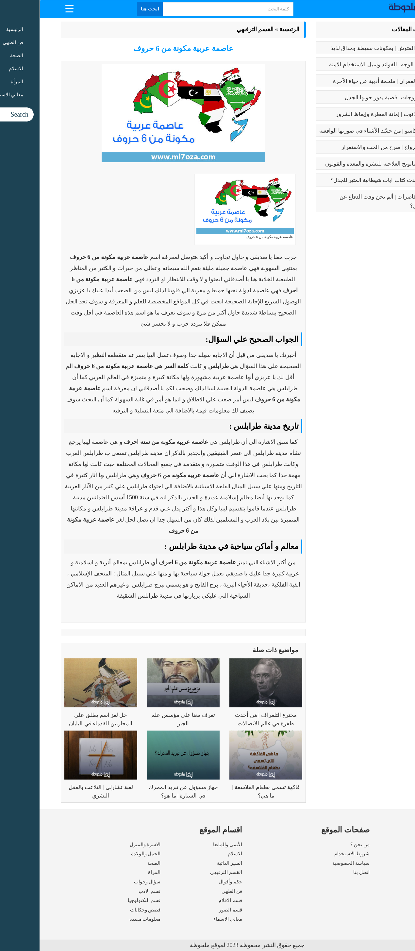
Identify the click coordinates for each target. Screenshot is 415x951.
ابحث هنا (110, 9)
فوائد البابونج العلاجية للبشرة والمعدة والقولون (339, 164)
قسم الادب (110, 891)
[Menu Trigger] (30, 8)
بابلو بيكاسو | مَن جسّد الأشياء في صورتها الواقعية (336, 131)
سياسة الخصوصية (311, 863)
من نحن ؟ (320, 844)
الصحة (114, 863)
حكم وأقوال (191, 881)
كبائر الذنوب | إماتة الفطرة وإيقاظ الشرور (344, 114)
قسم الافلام (191, 900)
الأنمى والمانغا (188, 844)
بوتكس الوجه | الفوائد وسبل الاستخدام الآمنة (341, 64)
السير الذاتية (190, 863)
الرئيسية (250, 29)
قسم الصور (191, 909)
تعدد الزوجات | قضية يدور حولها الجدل (348, 97)
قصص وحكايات (106, 909)
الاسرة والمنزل (105, 844)
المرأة (114, 872)
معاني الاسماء (188, 919)
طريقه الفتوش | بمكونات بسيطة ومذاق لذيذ (341, 48)
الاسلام (195, 853)
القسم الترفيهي (215, 29)
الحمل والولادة (106, 853)
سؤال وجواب (107, 881)
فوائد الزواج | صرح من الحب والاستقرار (347, 147)
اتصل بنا (322, 872)
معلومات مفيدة (105, 919)
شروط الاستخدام (312, 853)
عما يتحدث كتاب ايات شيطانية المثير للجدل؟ (341, 180)
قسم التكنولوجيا (104, 900)
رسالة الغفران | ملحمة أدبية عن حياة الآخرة (342, 81)
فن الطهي (192, 891)
